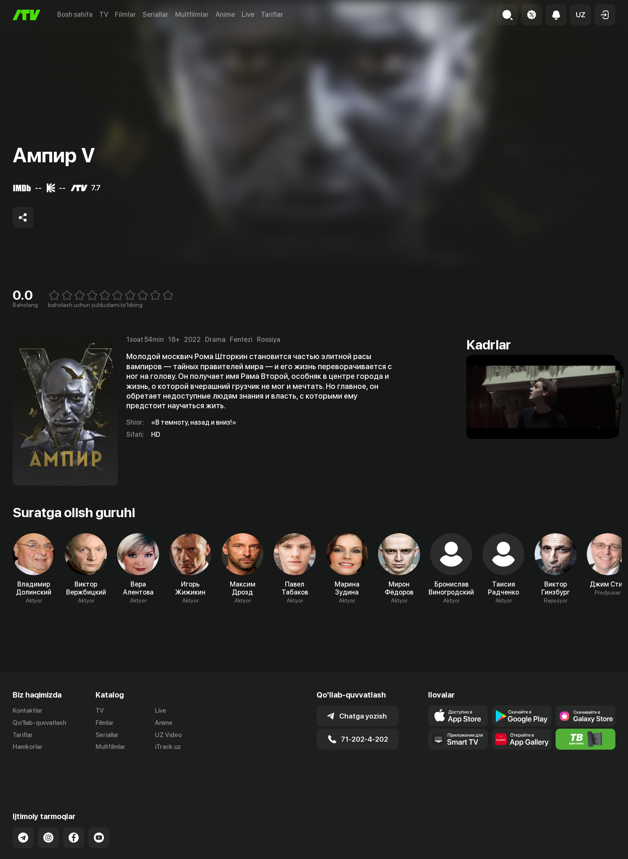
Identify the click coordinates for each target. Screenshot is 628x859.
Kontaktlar (28, 710)
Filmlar (125, 15)
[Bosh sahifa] (26, 15)
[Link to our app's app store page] (458, 716)
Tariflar (272, 15)
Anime (225, 15)
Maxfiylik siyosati (591, 851)
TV (103, 15)
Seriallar (155, 15)
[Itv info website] (585, 739)
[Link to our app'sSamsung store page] (585, 716)
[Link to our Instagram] (48, 808)
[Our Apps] (458, 739)
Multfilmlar (192, 15)
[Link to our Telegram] (23, 808)
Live (248, 15)
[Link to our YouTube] (98, 808)
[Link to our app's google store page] (522, 716)
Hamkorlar (28, 747)
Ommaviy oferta (534, 851)
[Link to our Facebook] (73, 808)
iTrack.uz (168, 747)
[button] (580, 14)
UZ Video (168, 735)
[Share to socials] (23, 217)
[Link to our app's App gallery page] (522, 739)
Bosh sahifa (75, 15)
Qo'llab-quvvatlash (39, 723)
